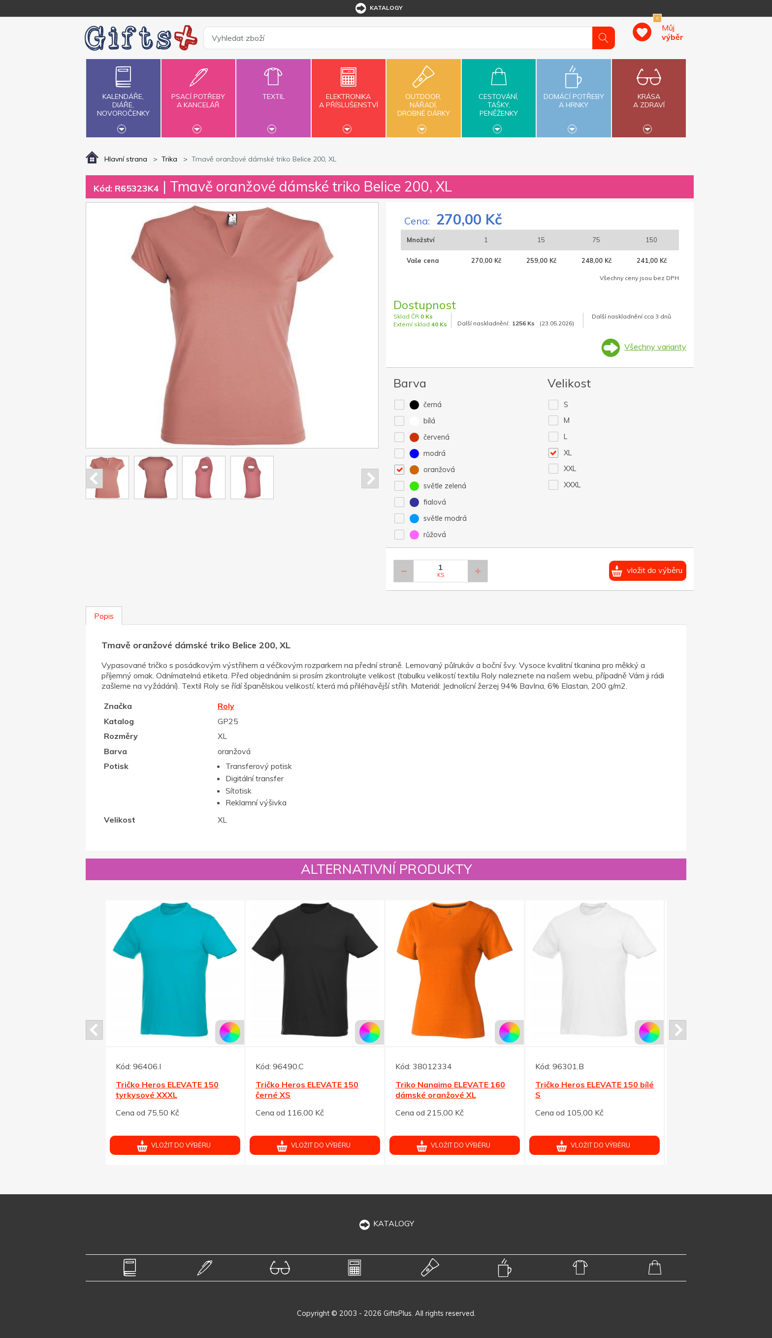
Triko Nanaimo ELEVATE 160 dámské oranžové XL (450, 1090)
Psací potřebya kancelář (198, 95)
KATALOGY (386, 1223)
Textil (273, 91)
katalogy (378, 8)
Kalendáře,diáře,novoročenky (123, 97)
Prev (94, 478)
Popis (104, 616)
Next (370, 478)
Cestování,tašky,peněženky (499, 97)
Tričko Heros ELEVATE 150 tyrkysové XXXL (167, 1090)
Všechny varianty (655, 346)
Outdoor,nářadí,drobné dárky (423, 97)
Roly (226, 706)
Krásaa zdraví (649, 95)
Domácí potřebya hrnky (574, 95)
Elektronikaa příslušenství (349, 95)
